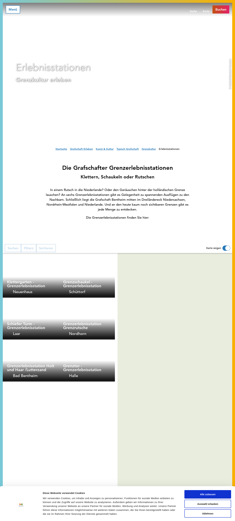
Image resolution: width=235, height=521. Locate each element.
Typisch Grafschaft (128, 149)
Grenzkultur (149, 149)
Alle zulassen (207, 481)
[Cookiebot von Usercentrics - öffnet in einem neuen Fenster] (21, 514)
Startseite (61, 149)
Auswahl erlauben (207, 490)
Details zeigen (173, 514)
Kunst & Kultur (105, 149)
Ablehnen (207, 500)
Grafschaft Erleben (81, 149)
